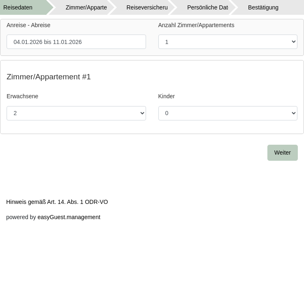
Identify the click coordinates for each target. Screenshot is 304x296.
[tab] (30, 7)
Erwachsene (22, 96)
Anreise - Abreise (29, 25)
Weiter (282, 152)
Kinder (166, 96)
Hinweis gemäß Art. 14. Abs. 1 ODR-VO (57, 202)
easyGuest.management (68, 217)
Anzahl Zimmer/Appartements (196, 25)
